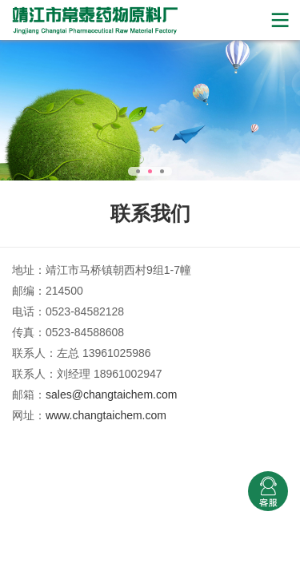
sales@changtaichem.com (111, 394)
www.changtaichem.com (106, 415)
